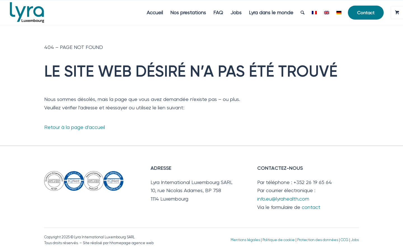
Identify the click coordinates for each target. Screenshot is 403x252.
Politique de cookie (279, 240)
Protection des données (317, 240)
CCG (345, 240)
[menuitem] (155, 12)
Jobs (355, 240)
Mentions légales (245, 240)
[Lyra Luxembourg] (35, 12)
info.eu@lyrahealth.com (283, 199)
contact (311, 207)
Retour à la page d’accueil (74, 127)
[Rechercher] (302, 12)
